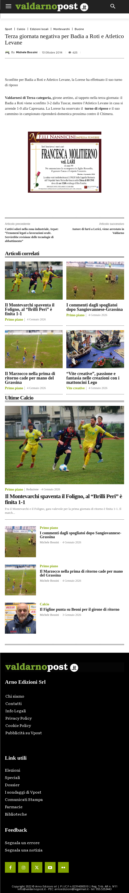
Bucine (79, 29)
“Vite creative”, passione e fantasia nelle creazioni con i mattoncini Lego (92, 378)
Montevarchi (61, 29)
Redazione (32, 489)
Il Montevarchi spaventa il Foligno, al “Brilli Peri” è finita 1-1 (29, 309)
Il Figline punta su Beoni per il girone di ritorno (79, 609)
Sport (8, 29)
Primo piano (14, 319)
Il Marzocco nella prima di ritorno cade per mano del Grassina (30, 378)
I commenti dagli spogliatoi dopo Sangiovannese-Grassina (94, 307)
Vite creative (75, 388)
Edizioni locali (39, 29)
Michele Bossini (26, 52)
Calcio (21, 29)
